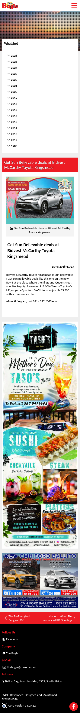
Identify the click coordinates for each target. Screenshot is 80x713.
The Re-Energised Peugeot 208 (17, 618)
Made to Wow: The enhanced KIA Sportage (60, 618)
